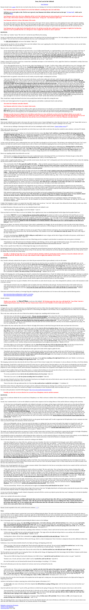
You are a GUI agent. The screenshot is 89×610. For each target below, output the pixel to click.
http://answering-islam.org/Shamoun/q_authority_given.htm (18, 294)
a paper (13, 7)
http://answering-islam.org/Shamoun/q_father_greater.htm (18, 295)
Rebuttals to (9, 605)
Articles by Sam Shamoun (7, 606)
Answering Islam (5, 608)
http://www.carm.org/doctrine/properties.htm (40, 389)
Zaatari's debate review (60, 126)
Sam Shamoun (44, 4)
